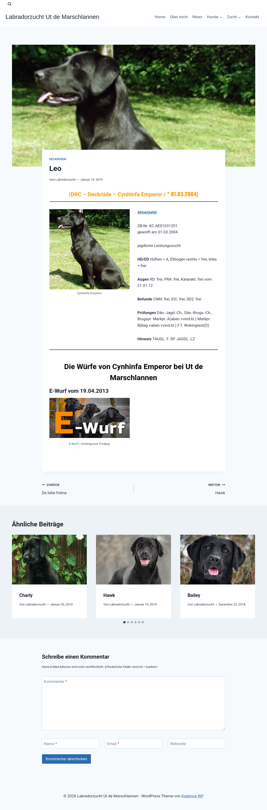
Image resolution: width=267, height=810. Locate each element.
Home (160, 17)
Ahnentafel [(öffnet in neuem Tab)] (147, 212)
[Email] (133, 743)
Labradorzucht (65, 179)
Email (113, 743)
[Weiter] (247, 576)
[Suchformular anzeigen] (9, 4)
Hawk (181, 488)
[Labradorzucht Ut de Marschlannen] (52, 17)
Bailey (194, 595)
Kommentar (55, 681)
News (197, 17)
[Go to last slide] (20, 576)
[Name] (70, 743)
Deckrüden (57, 159)
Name (50, 743)
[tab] (124, 622)
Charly (26, 595)
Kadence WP (193, 796)
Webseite (178, 743)
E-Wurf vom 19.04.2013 (79, 391)
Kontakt (252, 17)
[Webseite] (196, 743)
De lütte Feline (86, 488)
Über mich (179, 17)
